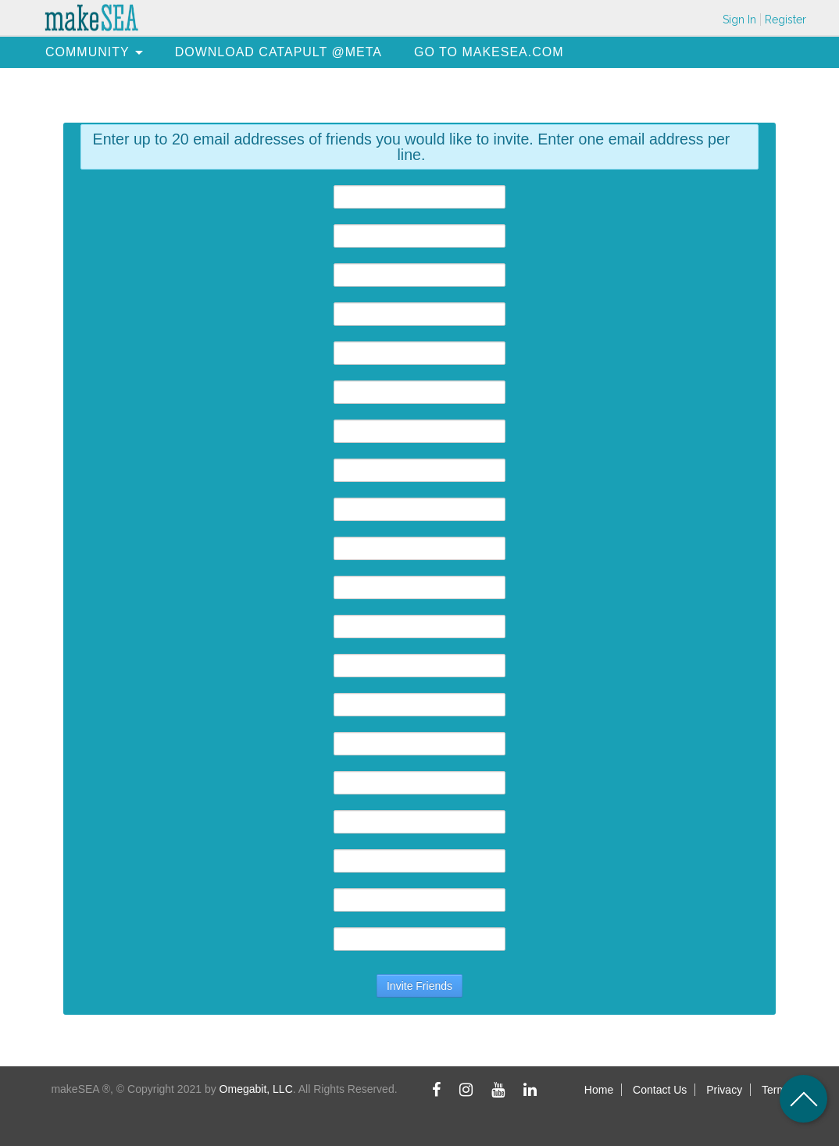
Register (785, 19)
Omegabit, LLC (256, 1089)
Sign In (739, 19)
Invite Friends (419, 986)
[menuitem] (87, 52)
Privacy (724, 1090)
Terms (776, 1090)
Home (598, 1090)
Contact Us (660, 1090)
